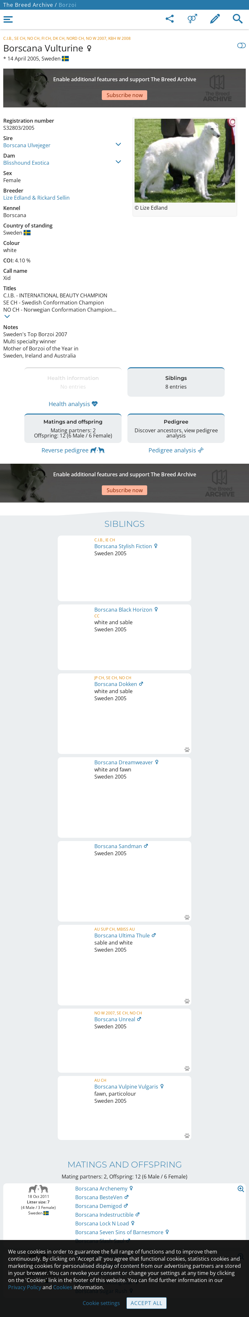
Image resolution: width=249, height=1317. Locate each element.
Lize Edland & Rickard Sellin (36, 175)
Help (125, 1221)
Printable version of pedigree (124, 824)
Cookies (62, 1287)
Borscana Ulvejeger (27, 122)
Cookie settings (101, 1303)
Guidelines (124, 1235)
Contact (124, 1208)
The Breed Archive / (30, 4)
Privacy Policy (24, 1287)
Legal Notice (124, 1194)
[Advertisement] (124, 76)
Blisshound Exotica (26, 140)
